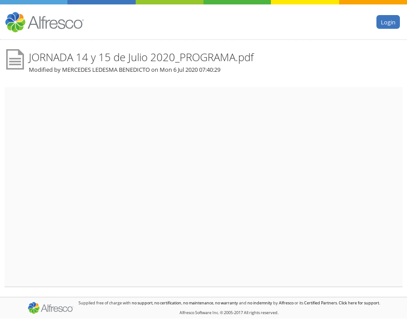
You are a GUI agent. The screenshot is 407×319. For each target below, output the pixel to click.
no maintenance (198, 303)
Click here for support (359, 303)
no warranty (226, 303)
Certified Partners (320, 303)
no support (142, 303)
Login (388, 22)
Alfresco (286, 303)
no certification (167, 303)
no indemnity (259, 303)
